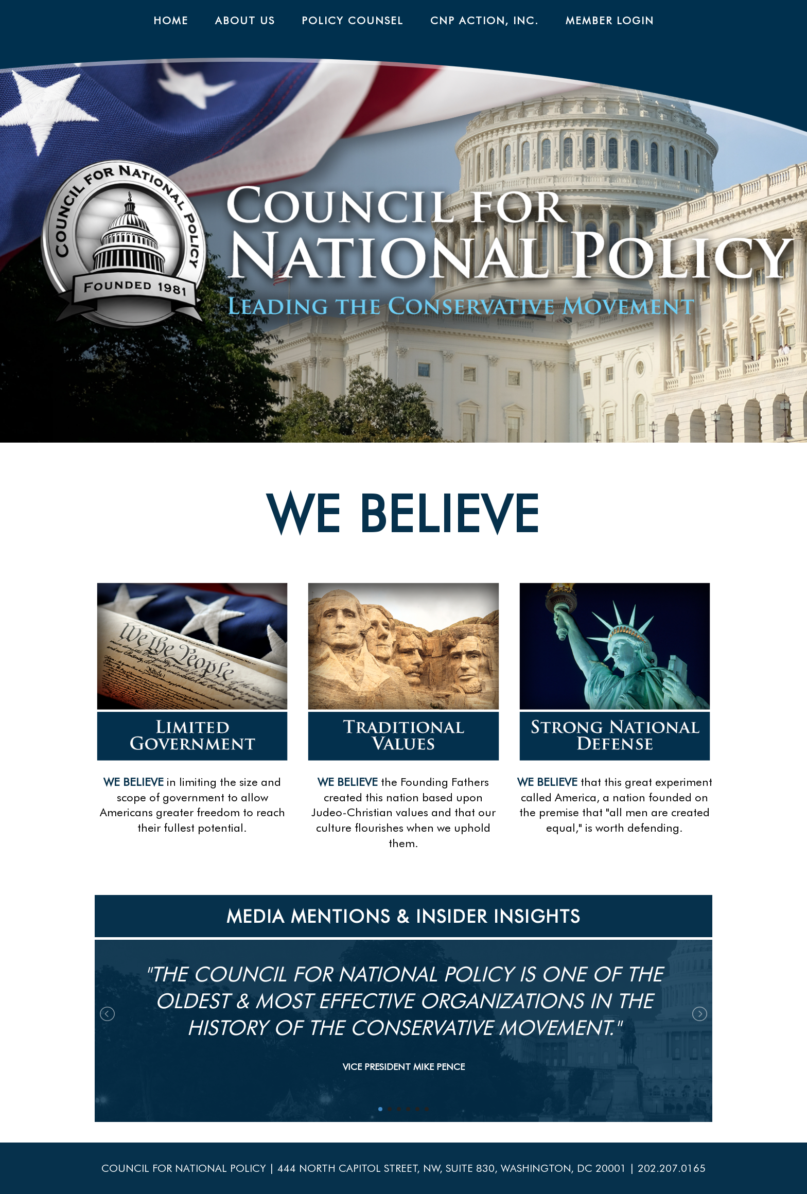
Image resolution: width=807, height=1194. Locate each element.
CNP (423, 255)
